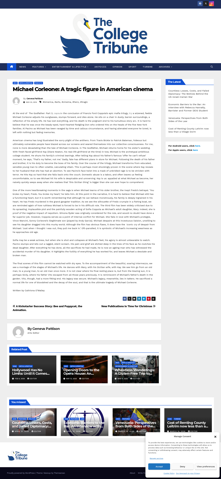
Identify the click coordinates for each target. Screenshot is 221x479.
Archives (165, 67)
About (132, 473)
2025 (66, 366)
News (22, 67)
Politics (32, 419)
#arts (57, 102)
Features (38, 67)
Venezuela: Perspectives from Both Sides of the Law (135, 426)
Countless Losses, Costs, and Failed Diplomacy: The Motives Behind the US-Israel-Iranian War (188, 93)
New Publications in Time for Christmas (128, 306)
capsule (58, 113)
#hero (75, 102)
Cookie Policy (169, 473)
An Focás (100, 67)
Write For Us (143, 473)
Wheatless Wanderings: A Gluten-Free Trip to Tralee (135, 373)
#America (48, 102)
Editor (32, 379)
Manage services (156, 458)
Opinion (117, 67)
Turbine (148, 67)
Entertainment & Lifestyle (69, 67)
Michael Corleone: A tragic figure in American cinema (83, 89)
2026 (14, 366)
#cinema (66, 102)
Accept (159, 466)
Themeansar (59, 473)
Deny (182, 466)
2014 (15, 83)
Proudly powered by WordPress (21, 473)
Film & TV (38, 83)
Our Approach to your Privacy (188, 473)
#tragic (84, 102)
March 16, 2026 (178, 431)
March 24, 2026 (126, 431)
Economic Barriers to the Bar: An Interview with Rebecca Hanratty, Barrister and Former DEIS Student (188, 107)
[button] (215, 436)
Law (82, 419)
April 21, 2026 (22, 431)
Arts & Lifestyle (25, 83)
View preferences (206, 466)
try (130, 113)
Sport (133, 67)
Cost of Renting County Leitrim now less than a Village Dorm (186, 426)
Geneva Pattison (34, 98)
